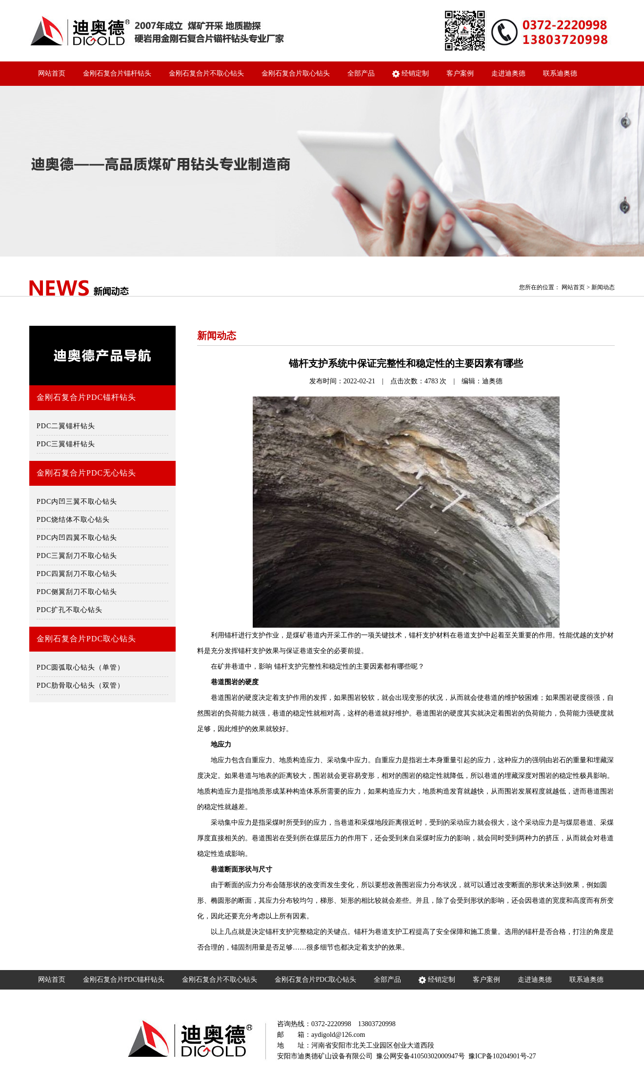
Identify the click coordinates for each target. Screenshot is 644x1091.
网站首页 (51, 73)
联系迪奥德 (560, 73)
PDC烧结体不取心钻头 (73, 519)
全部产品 (361, 73)
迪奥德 (492, 381)
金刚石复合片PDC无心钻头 (86, 473)
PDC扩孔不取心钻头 (69, 610)
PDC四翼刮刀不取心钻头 (77, 573)
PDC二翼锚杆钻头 (66, 426)
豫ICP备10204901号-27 (502, 1056)
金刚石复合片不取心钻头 (206, 73)
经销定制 (410, 74)
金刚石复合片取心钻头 (296, 73)
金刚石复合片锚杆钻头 (117, 73)
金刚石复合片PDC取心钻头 (86, 639)
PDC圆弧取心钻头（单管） (80, 667)
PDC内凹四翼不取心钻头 (77, 537)
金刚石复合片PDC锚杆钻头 (86, 397)
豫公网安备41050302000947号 (420, 1056)
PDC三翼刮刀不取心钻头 (77, 555)
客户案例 (460, 73)
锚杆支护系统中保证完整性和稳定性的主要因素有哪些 (406, 363)
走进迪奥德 (508, 73)
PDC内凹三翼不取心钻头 (77, 501)
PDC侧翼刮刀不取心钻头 (77, 591)
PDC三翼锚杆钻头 (66, 444)
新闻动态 (603, 287)
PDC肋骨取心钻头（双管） (80, 685)
